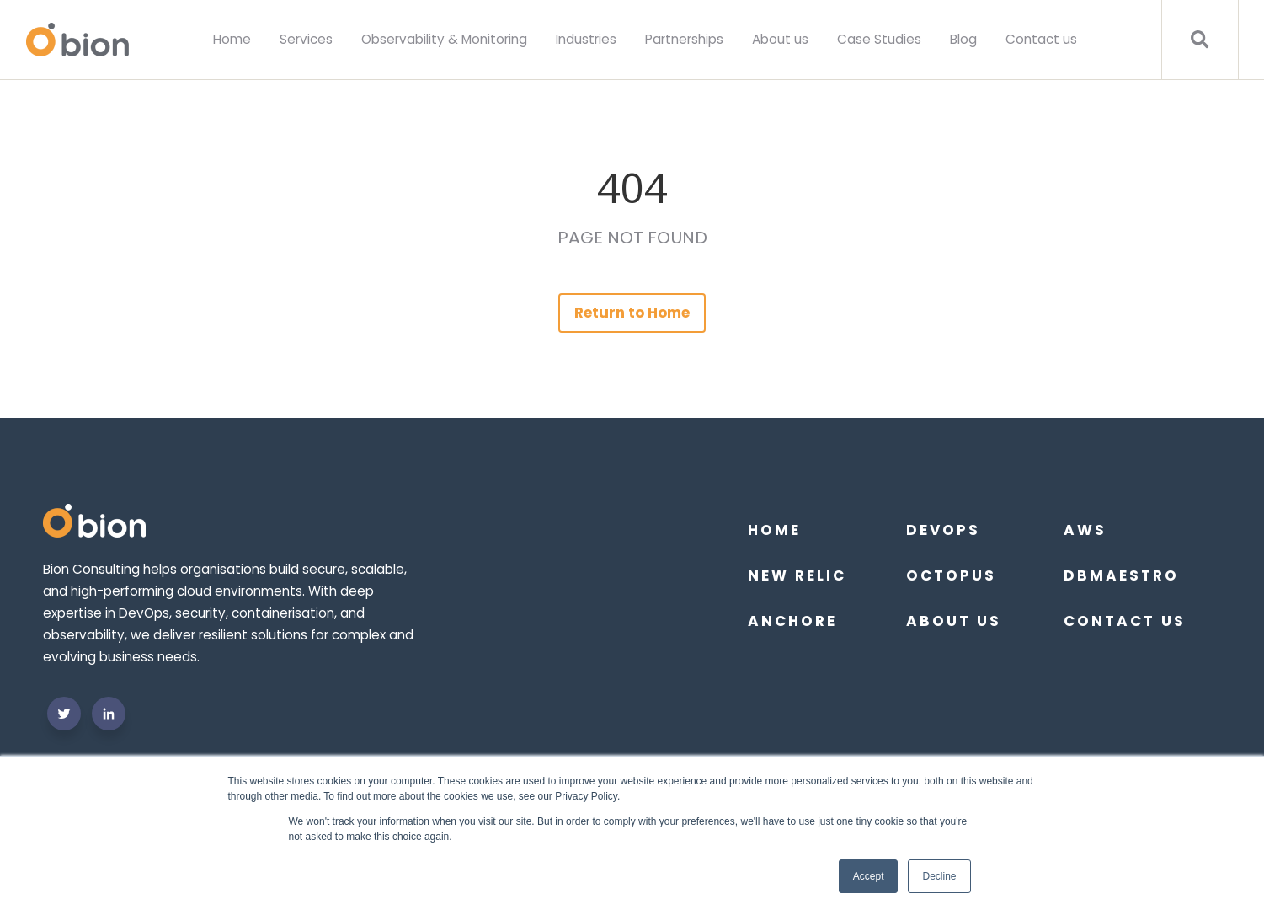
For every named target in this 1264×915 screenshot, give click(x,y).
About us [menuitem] (780, 39)
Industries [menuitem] (586, 39)
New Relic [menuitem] (797, 575)
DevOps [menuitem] (943, 530)
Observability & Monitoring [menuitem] (444, 39)
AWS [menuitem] (1085, 530)
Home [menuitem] (232, 39)
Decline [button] (939, 876)
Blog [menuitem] (963, 39)
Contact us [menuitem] (1041, 39)
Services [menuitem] (306, 39)
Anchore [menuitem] (792, 621)
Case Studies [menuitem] (879, 39)
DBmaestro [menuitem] (1121, 575)
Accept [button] (868, 876)
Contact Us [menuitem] (1125, 621)
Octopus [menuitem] (951, 575)
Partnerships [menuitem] (684, 39)
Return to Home (632, 312)
